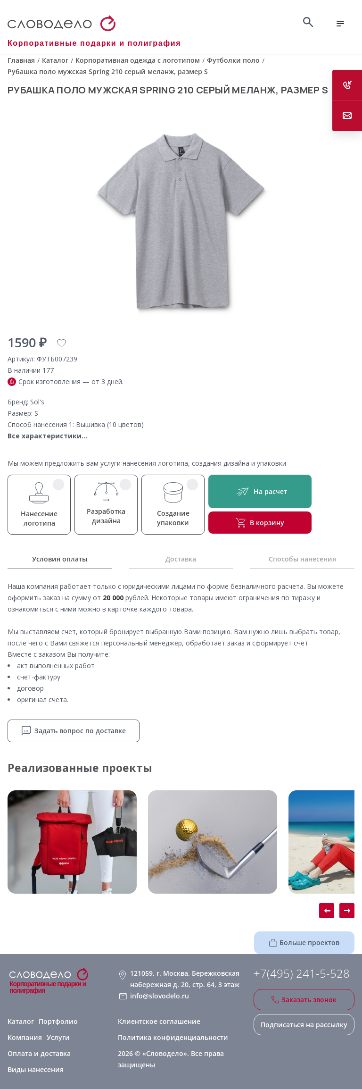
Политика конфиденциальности (173, 1037)
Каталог (21, 1021)
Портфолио (58, 1021)
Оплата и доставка (39, 1053)
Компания (25, 1037)
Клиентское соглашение (159, 1021)
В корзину (260, 523)
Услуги (58, 1037)
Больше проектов (304, 942)
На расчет (260, 491)
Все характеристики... (47, 435)
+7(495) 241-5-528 (302, 973)
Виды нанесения (36, 1069)
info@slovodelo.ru (159, 995)
